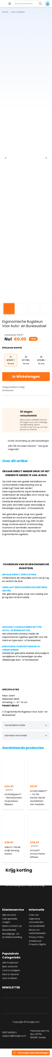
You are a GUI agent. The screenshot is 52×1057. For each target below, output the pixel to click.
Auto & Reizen (9, 978)
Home (5, 12)
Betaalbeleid (9, 929)
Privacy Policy (36, 937)
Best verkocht (10, 966)
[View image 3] (34, 308)
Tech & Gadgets (11, 970)
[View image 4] (46, 308)
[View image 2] (21, 308)
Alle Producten (10, 962)
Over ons (34, 914)
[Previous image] (5, 157)
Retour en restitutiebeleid (37, 931)
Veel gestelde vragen (9, 920)
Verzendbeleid (37, 926)
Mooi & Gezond (10, 974)
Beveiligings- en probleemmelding (12, 935)
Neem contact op (12, 926)
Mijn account (9, 914)
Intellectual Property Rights (37, 942)
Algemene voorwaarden (36, 920)
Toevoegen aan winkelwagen (33, 1052)
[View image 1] (9, 308)
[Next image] (46, 157)
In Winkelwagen (26, 376)
